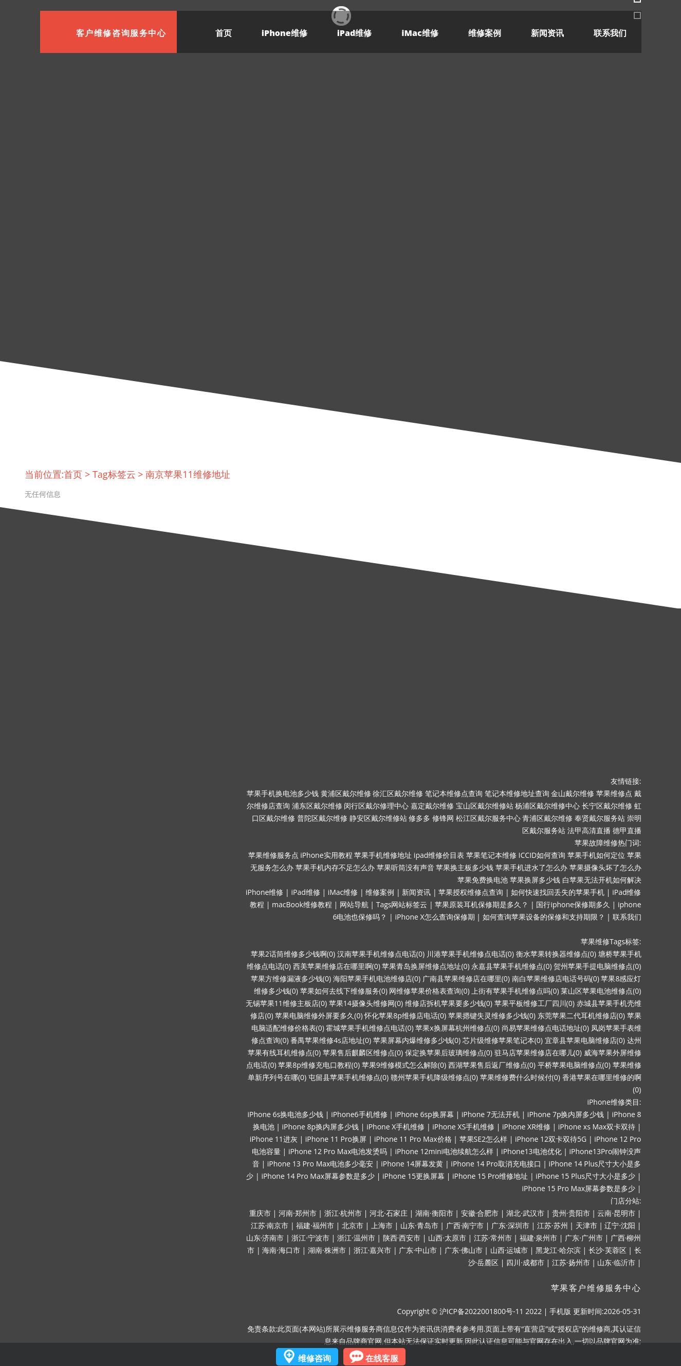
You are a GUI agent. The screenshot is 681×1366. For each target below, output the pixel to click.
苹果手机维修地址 (383, 855)
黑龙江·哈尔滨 (558, 1250)
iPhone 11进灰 (274, 1139)
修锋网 (443, 818)
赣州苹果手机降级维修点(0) (434, 1077)
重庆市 (260, 1213)
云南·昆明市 (616, 1213)
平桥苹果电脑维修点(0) (574, 1065)
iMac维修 (419, 33)
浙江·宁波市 (310, 1238)
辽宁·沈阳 (619, 1225)
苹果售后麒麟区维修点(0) (363, 1052)
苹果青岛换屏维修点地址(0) (425, 966)
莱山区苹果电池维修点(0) (601, 991)
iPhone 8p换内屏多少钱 (320, 1126)
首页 (223, 33)
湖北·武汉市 (525, 1213)
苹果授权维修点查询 (470, 892)
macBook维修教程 (302, 904)
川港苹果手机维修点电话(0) (470, 954)
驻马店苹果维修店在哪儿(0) (538, 1052)
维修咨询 (314, 1358)
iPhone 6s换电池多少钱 (285, 1114)
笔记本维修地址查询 (517, 793)
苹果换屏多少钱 (535, 880)
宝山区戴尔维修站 (484, 806)
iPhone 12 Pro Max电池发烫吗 (338, 1151)
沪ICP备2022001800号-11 (481, 1311)
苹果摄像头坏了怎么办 (605, 867)
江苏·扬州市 (571, 1262)
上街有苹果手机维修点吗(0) (515, 991)
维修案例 (484, 33)
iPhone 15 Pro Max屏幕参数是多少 (579, 1188)
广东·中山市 (418, 1250)
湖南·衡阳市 (434, 1213)
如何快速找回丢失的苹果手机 (557, 892)
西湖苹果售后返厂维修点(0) (492, 1065)
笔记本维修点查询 (454, 793)
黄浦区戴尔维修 (346, 793)
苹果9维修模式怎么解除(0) (404, 1065)
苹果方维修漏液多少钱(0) (291, 978)
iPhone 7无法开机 (491, 1114)
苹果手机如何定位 (596, 855)
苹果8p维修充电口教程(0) (319, 1065)
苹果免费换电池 (482, 880)
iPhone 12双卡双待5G (550, 1139)
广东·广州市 (584, 1238)
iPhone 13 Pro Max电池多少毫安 (320, 1164)
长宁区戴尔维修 (607, 806)
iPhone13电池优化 (531, 1151)
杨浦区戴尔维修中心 (547, 806)
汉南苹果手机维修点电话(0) (381, 954)
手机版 (560, 1311)
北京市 (352, 1225)
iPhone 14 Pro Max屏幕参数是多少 (318, 1176)
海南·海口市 (281, 1250)
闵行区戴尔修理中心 (376, 806)
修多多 (419, 818)
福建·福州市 (315, 1225)
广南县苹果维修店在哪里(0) (466, 978)
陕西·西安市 (402, 1238)
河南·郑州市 (298, 1213)
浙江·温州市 (356, 1238)
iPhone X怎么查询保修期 (434, 917)
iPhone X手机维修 (395, 1126)
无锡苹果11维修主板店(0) (286, 1003)
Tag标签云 (114, 474)
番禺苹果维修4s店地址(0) (330, 1040)
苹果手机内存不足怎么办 (335, 867)
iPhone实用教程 (326, 855)
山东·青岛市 (419, 1225)
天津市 (586, 1225)
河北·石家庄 (389, 1213)
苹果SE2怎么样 (483, 1139)
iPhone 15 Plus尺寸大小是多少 (585, 1176)
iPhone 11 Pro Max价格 (413, 1139)
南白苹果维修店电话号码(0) (555, 978)
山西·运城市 (509, 1250)
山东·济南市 (265, 1238)
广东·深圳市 (510, 1225)
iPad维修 (354, 33)
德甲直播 (627, 830)
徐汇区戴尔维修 (398, 793)
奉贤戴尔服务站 (600, 818)
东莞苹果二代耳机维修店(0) (581, 1015)
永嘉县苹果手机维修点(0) (511, 966)
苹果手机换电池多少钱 (283, 793)
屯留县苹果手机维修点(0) (348, 1077)
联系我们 (610, 33)
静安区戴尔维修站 (378, 818)
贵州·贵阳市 (571, 1213)
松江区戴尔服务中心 (488, 818)
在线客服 (381, 1358)
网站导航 (354, 904)
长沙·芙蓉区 (607, 1250)
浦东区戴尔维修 (317, 806)
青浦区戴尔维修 (547, 818)
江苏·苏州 (552, 1225)
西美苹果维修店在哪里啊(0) (336, 966)
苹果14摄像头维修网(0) (366, 1003)
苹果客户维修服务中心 (596, 1287)
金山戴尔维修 (572, 793)
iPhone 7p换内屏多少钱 (565, 1114)
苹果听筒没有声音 (405, 867)
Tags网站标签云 (402, 904)
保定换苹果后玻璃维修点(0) (448, 1052)
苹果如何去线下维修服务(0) (344, 991)
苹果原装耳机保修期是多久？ (481, 904)
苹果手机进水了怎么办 (531, 867)
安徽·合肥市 (480, 1213)
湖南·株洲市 (327, 1250)
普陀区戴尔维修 (322, 818)
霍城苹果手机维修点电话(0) (369, 1028)
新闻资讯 (547, 33)
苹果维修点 (614, 793)
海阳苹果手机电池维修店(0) (376, 978)
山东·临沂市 (616, 1262)
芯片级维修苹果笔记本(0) (503, 1040)
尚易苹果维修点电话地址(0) (545, 1028)
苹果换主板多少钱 (464, 867)
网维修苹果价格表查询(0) (429, 991)
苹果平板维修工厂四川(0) (534, 1003)
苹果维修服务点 (273, 855)
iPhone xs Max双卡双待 (596, 1126)
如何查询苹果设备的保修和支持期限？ (544, 917)
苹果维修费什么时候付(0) (520, 1077)
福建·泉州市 (539, 1238)
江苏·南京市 (270, 1225)
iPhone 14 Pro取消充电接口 (496, 1164)
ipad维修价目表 (439, 855)
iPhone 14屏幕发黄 (412, 1164)
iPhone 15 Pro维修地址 (490, 1176)
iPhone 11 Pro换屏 (335, 1139)
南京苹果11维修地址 (187, 474)
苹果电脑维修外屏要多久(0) (318, 1015)
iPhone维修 (284, 33)
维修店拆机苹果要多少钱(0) (448, 1003)
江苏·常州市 (493, 1238)
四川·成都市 (525, 1262)
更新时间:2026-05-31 (607, 1311)
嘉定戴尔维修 (432, 806)
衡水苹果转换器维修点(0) (556, 954)
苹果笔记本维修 (491, 855)
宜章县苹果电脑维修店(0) (585, 1040)
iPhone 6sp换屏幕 (424, 1114)
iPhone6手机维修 (359, 1114)
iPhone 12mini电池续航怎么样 (444, 1151)
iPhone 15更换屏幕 (413, 1176)
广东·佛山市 (464, 1250)
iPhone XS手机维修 (463, 1126)
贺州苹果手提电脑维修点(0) (597, 966)
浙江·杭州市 (343, 1213)
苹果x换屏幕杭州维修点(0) (457, 1028)
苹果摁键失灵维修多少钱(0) (492, 1015)
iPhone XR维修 (526, 1126)
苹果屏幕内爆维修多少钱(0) (417, 1040)
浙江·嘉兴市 (373, 1250)
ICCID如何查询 (542, 855)
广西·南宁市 (465, 1225)
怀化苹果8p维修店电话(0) (405, 1015)
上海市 (382, 1225)
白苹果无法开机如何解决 (601, 880)
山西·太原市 (447, 1238)
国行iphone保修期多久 (573, 904)
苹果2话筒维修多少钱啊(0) (293, 954)
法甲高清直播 (589, 830)
